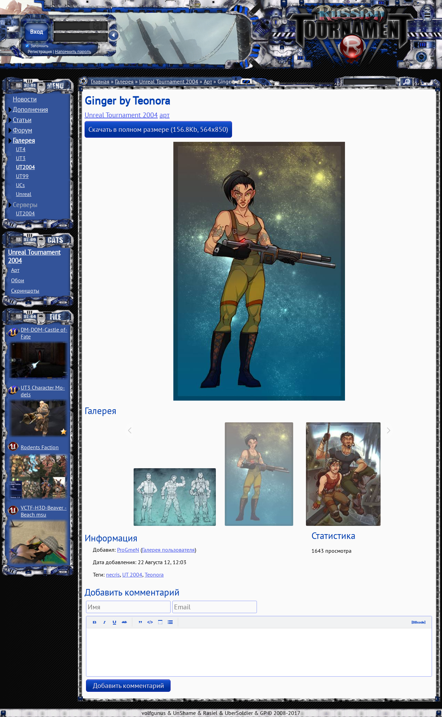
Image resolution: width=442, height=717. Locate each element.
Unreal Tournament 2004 (168, 81)
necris (113, 574)
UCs (20, 184)
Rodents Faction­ (40, 447)
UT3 (21, 158)
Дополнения (30, 109)
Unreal (23, 193)
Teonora (154, 574)
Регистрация (40, 51)
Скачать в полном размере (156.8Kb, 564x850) (158, 129)
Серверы (25, 204)
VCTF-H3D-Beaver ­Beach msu (44, 511)
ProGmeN (128, 549)
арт (165, 114)
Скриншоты (25, 290)
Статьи (22, 120)
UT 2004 (132, 574)
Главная (100, 81)
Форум (22, 130)
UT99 (22, 176)
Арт (15, 269)
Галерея (24, 140)
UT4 (21, 149)
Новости (25, 99)
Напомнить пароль (73, 51)
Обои (17, 280)
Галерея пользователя (168, 549)
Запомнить (37, 45)
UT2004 (25, 167)
